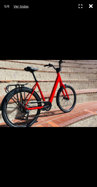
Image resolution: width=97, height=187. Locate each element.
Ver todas (20, 6)
